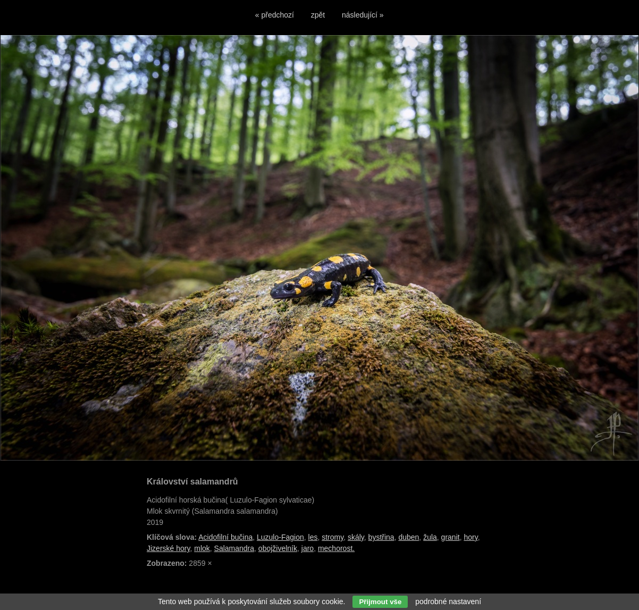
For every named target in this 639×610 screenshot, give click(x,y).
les (313, 537)
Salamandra (234, 548)
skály (356, 537)
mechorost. (336, 548)
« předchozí (274, 15)
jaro (307, 548)
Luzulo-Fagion (280, 537)
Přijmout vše (380, 602)
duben (408, 537)
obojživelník (277, 548)
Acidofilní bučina (225, 537)
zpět (318, 15)
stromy (332, 537)
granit (450, 537)
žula (430, 537)
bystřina (381, 537)
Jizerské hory (168, 548)
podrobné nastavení (448, 601)
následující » (363, 15)
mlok (202, 548)
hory (470, 537)
